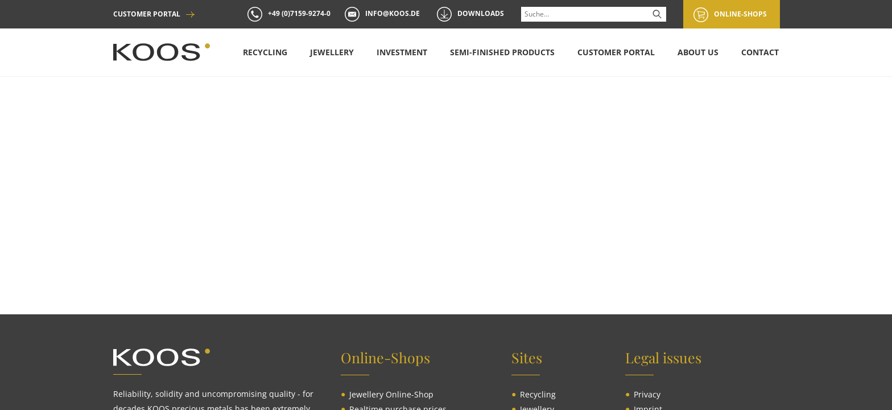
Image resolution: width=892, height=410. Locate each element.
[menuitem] (265, 52)
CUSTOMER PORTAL (146, 14)
